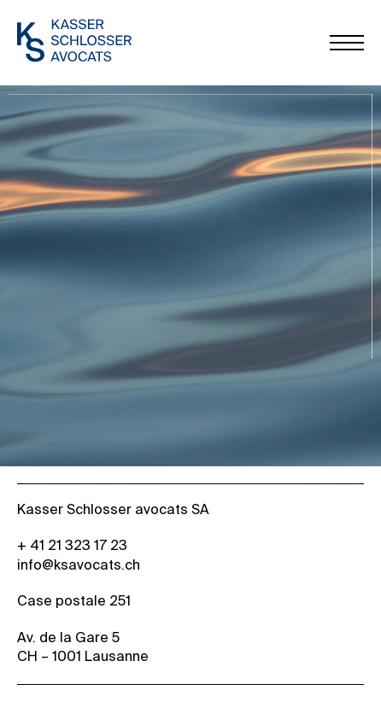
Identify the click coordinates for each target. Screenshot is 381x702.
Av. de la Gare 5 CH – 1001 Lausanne (83, 648)
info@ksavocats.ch (78, 566)
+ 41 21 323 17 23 (72, 546)
